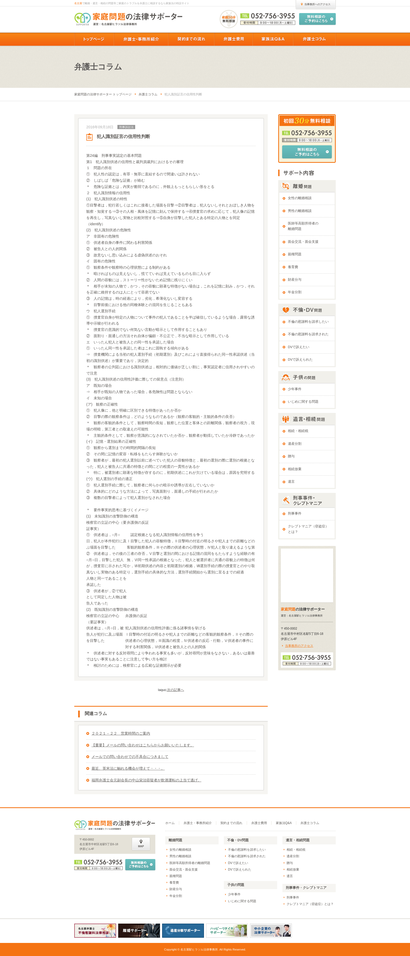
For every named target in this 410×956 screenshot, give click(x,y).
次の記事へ (175, 690)
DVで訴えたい (299, 347)
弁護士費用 (259, 823)
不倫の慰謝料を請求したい (308, 322)
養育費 (293, 267)
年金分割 (294, 292)
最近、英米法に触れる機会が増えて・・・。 (128, 768)
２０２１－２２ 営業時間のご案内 (121, 733)
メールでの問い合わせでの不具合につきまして (130, 757)
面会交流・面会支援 (303, 242)
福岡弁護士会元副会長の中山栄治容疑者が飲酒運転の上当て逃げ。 (146, 780)
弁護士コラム (148, 94)
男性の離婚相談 (300, 211)
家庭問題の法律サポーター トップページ (103, 94)
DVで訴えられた (300, 359)
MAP (141, 843)
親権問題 (294, 254)
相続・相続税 (298, 431)
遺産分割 (294, 444)
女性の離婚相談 (300, 198)
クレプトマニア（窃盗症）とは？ (308, 529)
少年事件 (294, 389)
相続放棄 (294, 469)
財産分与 (294, 279)
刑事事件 (294, 513)
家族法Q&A (284, 823)
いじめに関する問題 (303, 402)
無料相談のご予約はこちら (307, 151)
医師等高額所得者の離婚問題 (303, 226)
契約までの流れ (231, 823)
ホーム (170, 823)
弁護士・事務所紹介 (198, 823)
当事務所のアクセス (299, 646)
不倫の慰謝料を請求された (308, 334)
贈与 (291, 456)
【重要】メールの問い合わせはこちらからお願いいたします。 (143, 745)
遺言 (291, 481)
